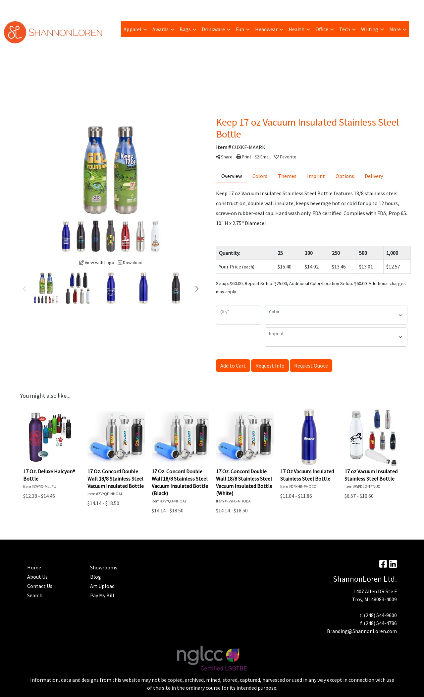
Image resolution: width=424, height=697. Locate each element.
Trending (64, 7)
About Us (37, 576)
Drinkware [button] (213, 29)
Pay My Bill (37, 7)
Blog (113, 7)
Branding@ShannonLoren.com (362, 631)
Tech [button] (344, 29)
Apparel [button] (132, 29)
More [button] (395, 29)
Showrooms (103, 567)
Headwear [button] (266, 29)
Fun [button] (240, 29)
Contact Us (39, 586)
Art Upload (91, 7)
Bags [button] (185, 29)
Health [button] (296, 29)
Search (338, 7)
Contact (193, 7)
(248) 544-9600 (380, 615)
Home (173, 7)
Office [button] (321, 29)
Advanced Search (142, 7)
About (13, 7)
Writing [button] (369, 29)
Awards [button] (160, 29)
